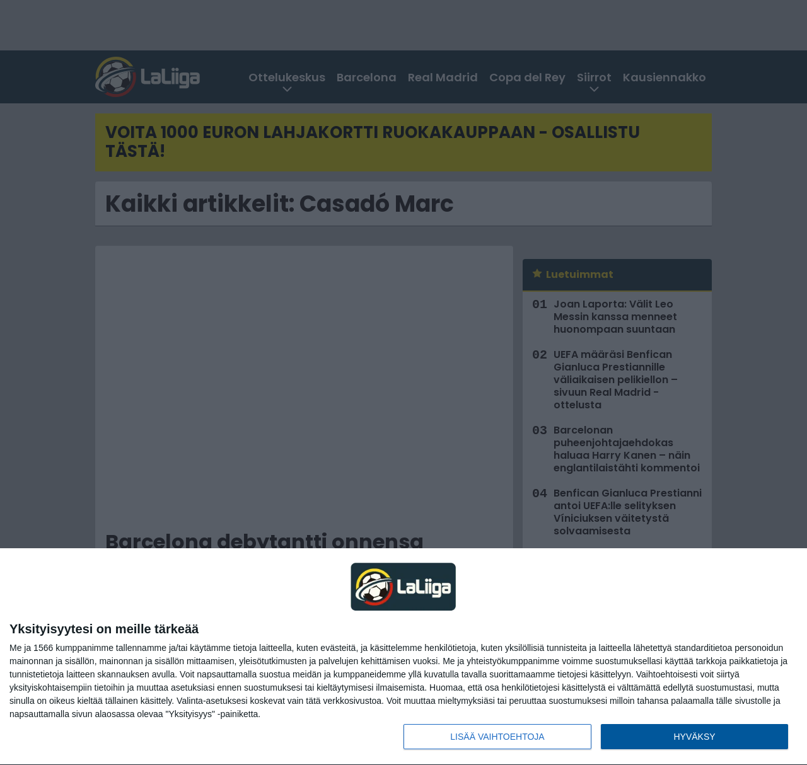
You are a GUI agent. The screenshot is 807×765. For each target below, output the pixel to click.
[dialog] (403, 657)
